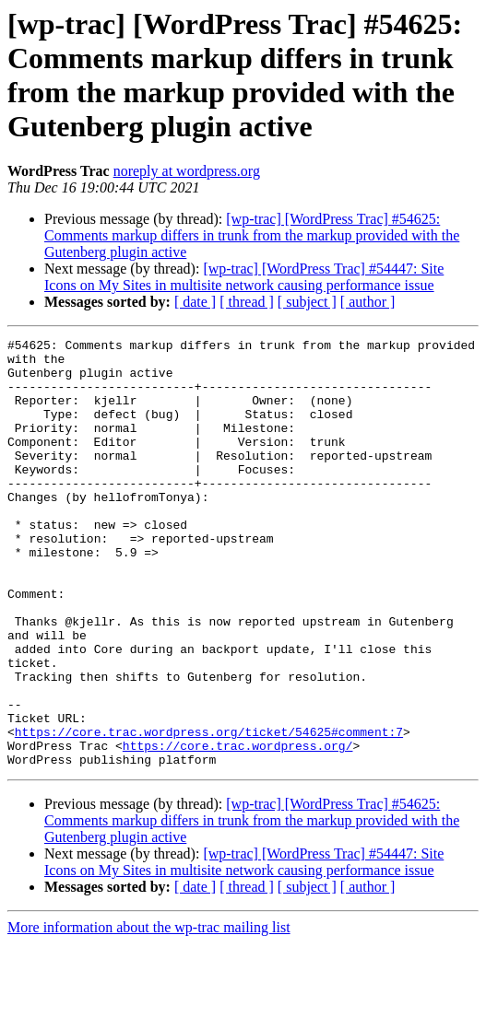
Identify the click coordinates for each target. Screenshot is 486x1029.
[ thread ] (246, 302)
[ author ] (368, 302)
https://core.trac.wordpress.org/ (238, 828)
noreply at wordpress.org (186, 171)
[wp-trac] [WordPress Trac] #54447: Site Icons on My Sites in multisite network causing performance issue (244, 277)
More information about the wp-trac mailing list (148, 1013)
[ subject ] (307, 302)
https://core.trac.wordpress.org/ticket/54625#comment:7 (209, 811)
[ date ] (195, 302)
